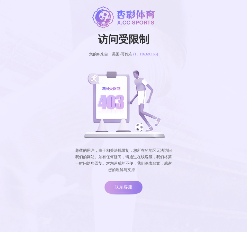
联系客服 (123, 187)
